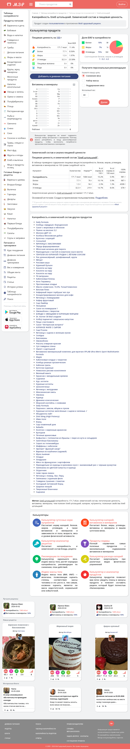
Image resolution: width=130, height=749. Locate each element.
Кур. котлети (42, 381)
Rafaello (39, 427)
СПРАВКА (70, 729)
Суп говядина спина (45, 346)
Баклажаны (41, 338)
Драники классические (47, 400)
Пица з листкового (45, 322)
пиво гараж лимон (45, 473)
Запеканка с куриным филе (49, 478)
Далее (104, 102)
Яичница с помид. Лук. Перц (50, 475)
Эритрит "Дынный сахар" (48, 448)
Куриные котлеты (44, 384)
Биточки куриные (44, 368)
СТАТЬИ (7, 738)
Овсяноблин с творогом (47, 311)
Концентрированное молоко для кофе (54, 295)
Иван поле (41, 419)
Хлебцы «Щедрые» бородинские (52, 225)
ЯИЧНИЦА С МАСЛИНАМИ (48, 243)
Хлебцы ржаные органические (51, 362)
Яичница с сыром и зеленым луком (53, 332)
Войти (122, 4)
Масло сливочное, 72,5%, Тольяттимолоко (56, 287)
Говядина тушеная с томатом (50, 481)
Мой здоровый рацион (89, 23)
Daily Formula (42, 405)
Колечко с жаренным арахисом (51, 430)
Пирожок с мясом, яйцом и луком (52, 408)
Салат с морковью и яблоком (50, 227)
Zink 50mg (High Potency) (47, 416)
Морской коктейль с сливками (51, 403)
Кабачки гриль (43, 365)
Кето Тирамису (43, 281)
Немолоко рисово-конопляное (51, 370)
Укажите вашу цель (91, 72)
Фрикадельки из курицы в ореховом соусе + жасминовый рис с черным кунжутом (76, 465)
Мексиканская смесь (46, 392)
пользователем (56, 23)
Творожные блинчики (47, 489)
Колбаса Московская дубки (49, 235)
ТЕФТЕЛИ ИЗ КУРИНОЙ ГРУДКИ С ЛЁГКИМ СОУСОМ (60, 254)
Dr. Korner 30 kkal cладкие (48, 316)
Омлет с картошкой (45, 349)
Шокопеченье (43, 386)
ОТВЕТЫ (39, 738)
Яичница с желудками (47, 389)
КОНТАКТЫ (84, 736)
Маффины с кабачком (46, 446)
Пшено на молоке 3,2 (46, 230)
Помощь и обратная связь (15, 306)
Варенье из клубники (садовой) (51, 451)
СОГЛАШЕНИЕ (72, 741)
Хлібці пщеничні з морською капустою (55, 319)
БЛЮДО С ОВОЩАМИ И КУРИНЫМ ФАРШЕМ (57, 314)
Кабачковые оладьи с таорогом (51, 359)
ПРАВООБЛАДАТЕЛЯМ (75, 724)
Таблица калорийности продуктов (53, 13)
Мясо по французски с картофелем (53, 462)
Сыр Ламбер (42, 303)
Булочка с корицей (45, 238)
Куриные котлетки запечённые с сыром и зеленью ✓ (61, 411)
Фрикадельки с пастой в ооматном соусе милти (59, 252)
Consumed (41, 241)
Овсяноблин (42, 341)
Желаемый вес (88, 90)
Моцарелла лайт (44, 413)
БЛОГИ (7, 733)
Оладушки (41, 459)
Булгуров (40, 432)
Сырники (40, 378)
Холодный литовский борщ (49, 484)
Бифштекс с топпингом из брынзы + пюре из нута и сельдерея (66, 438)
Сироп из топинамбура (47, 443)
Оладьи (39, 457)
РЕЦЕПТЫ (8, 729)
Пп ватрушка (42, 276)
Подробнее (101, 197)
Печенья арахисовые (46, 435)
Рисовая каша (43, 262)
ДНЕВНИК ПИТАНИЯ (12, 724)
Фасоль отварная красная (48, 343)
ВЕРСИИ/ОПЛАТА (73, 731)
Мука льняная (43, 454)
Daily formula (42, 222)
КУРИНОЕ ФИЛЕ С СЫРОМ (48, 327)
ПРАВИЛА (81, 741)
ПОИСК (38, 724)
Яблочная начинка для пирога (51, 249)
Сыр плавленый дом (46, 424)
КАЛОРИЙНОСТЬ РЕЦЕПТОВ (46, 733)
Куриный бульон (44, 265)
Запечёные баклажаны (47, 440)
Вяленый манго (43, 373)
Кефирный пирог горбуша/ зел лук (53, 292)
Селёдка (40, 335)
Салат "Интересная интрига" (50, 324)
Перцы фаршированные (47, 246)
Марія (39, 357)
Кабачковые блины (45, 279)
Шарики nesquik (44, 486)
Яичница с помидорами (47, 297)
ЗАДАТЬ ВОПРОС (73, 736)
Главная (35, 13)
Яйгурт (39, 260)
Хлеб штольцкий (103, 13)
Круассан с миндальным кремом (52, 376)
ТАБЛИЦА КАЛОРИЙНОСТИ (46, 729)
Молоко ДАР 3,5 (43, 233)
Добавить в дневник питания (54, 76)
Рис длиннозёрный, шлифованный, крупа (56, 257)
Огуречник (41, 470)
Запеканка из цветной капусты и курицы (56, 467)
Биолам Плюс (42, 289)
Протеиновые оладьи (46, 284)
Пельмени (41, 305)
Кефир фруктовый (45, 300)
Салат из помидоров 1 (47, 308)
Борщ (38, 422)
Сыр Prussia (41, 330)
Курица (39, 397)
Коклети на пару (44, 268)
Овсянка (40, 395)
